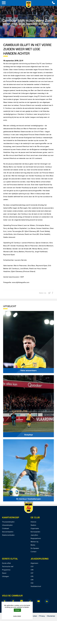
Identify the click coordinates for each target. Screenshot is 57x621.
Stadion (33, 525)
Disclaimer (51, 616)
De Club (35, 517)
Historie (33, 522)
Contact (33, 552)
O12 (32, 583)
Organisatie (35, 529)
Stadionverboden (8, 535)
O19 (32, 570)
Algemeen (34, 563)
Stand (4, 573)
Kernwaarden (35, 532)
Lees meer (17, 616)
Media (33, 545)
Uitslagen (5, 576)
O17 (32, 573)
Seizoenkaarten (7, 532)
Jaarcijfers (34, 535)
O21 (32, 567)
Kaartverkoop (10, 517)
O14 (32, 580)
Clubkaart (5, 529)
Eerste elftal (6, 563)
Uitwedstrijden (7, 525)
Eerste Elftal (10, 559)
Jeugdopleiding (39, 559)
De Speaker (35, 548)
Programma (6, 570)
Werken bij (34, 542)
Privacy (42, 616)
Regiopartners (36, 538)
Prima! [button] (17, 610)
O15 (32, 576)
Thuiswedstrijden (8, 522)
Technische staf (7, 567)
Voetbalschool (36, 586)
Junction (34, 616)
